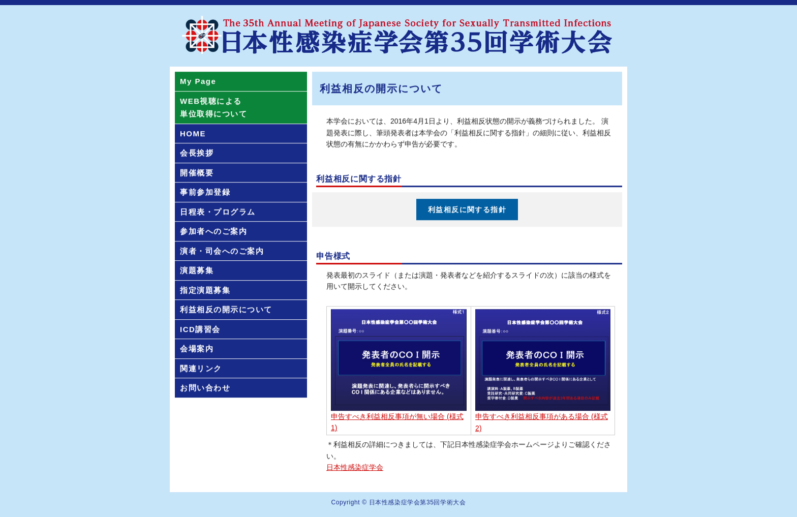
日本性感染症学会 (354, 468)
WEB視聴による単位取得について (213, 108)
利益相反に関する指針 (467, 210)
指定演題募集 (205, 290)
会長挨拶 (196, 153)
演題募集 (196, 271)
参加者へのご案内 (213, 232)
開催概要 (196, 173)
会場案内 (196, 349)
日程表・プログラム (218, 212)
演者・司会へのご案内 (222, 251)
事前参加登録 (205, 193)
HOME (193, 134)
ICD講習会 (200, 329)
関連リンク (201, 368)
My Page (198, 82)
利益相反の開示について (226, 310)
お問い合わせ (205, 388)
